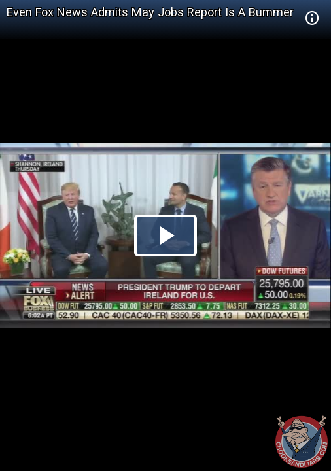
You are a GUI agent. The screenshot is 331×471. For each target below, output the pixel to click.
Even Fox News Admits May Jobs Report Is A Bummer (150, 12)
